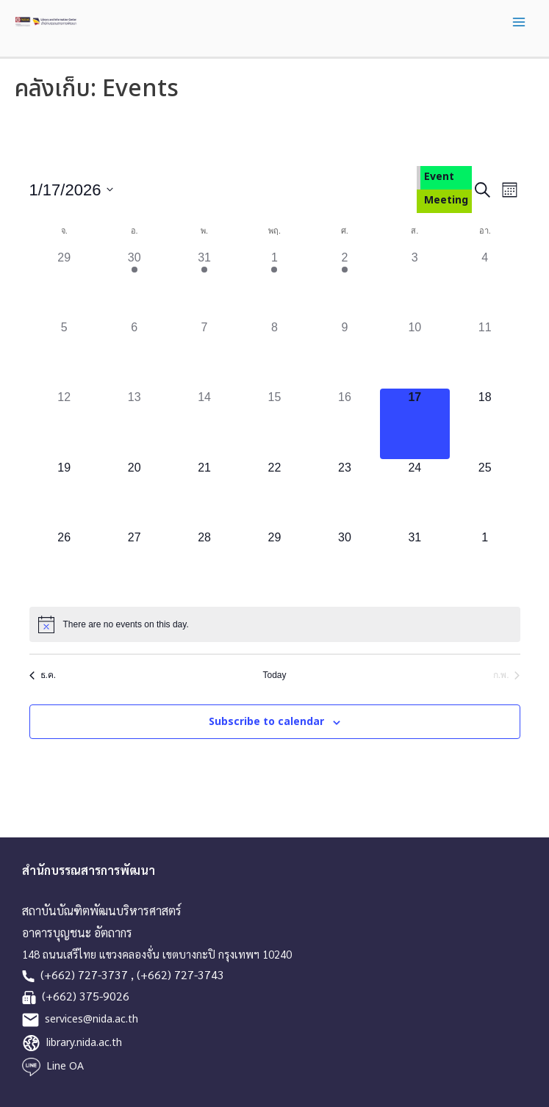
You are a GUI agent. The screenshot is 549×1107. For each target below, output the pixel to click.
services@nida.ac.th (91, 1019)
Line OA (65, 1066)
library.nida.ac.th (84, 1042)
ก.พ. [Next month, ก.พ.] (506, 675)
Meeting (446, 200)
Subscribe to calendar (266, 721)
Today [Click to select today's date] (274, 675)
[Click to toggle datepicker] (71, 190)
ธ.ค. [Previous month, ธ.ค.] (43, 675)
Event (439, 176)
